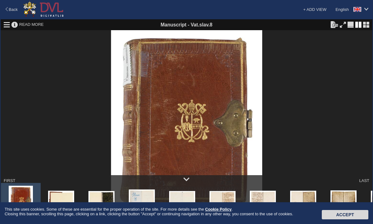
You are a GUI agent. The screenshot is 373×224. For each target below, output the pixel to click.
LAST (364, 180)
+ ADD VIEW (314, 9)
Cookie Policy (218, 209)
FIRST (10, 180)
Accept (345, 214)
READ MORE (31, 24)
